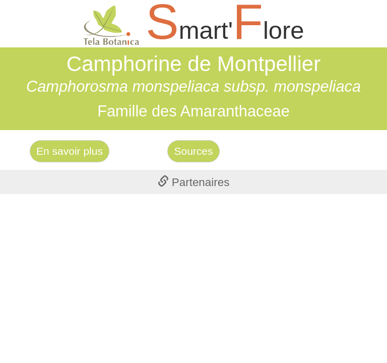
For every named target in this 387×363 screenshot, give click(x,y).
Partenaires (194, 182)
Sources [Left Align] (193, 151)
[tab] (193, 182)
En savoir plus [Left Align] (69, 151)
